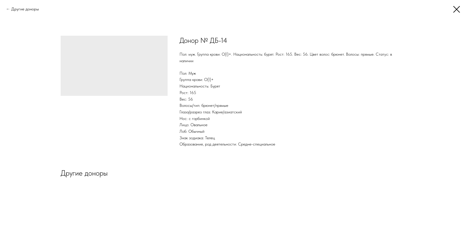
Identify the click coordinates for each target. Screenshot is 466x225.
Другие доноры (25, 9)
